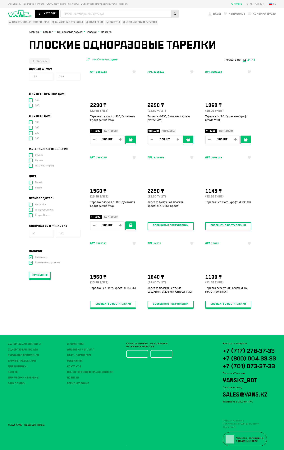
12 (244, 59)
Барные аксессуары (22, 361)
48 (253, 59)
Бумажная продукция (23, 355)
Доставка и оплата (34, 3)
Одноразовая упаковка (24, 344)
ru (272, 3)
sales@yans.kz (245, 393)
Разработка (241, 437)
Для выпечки (17, 366)
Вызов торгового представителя (99, 3)
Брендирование (78, 383)
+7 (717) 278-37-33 (249, 350)
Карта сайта (229, 427)
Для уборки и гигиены (23, 378)
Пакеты (13, 372)
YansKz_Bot (240, 379)
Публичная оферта (233, 420)
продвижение (244, 440)
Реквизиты (74, 361)
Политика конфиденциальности (241, 423)
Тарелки (39, 61)
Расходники (16, 383)
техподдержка (256, 437)
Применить (40, 275)
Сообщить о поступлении (170, 225)
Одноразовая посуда (23, 350)
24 (248, 59)
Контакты (73, 3)
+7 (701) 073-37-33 (249, 365)
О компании (14, 3)
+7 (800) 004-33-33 (249, 357)
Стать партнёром (56, 3)
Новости (123, 3)
